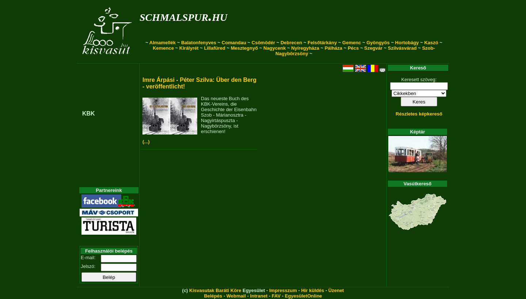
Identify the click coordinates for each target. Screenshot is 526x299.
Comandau (234, 42)
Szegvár (373, 48)
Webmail (236, 296)
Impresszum (283, 290)
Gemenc (351, 42)
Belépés (213, 296)
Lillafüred (214, 48)
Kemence (163, 48)
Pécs (353, 48)
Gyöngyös (378, 42)
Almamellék (162, 42)
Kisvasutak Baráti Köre (215, 290)
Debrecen (291, 42)
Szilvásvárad (402, 48)
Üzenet (336, 290)
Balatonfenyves (198, 42)
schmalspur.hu (183, 16)
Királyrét (189, 48)
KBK (88, 113)
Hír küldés (312, 290)
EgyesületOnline (303, 296)
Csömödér (263, 42)
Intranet (259, 296)
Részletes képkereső (419, 114)
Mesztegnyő (244, 48)
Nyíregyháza (305, 48)
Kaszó (431, 42)
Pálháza (333, 48)
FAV (276, 296)
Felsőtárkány (322, 42)
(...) (146, 141)
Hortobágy (407, 42)
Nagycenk (274, 48)
